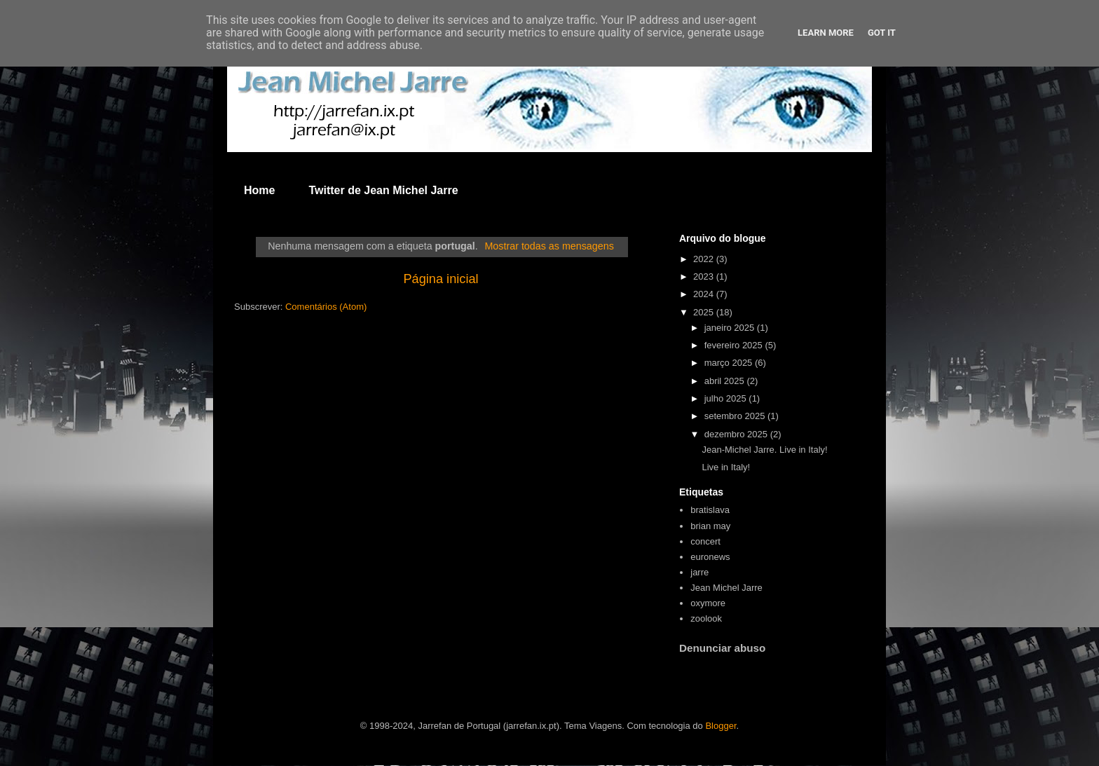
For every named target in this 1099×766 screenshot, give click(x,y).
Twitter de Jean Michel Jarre (383, 190)
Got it (882, 32)
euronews (710, 557)
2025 (704, 312)
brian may (710, 526)
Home (259, 190)
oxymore (707, 603)
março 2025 (729, 362)
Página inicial (440, 279)
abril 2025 (725, 381)
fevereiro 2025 (734, 345)
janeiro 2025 (730, 327)
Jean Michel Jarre (726, 587)
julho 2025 (726, 398)
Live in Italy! (726, 467)
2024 (704, 294)
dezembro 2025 (737, 434)
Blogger (720, 725)
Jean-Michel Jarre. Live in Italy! (764, 449)
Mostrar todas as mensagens (548, 246)
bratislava (710, 510)
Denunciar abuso (722, 648)
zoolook (706, 618)
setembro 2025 (735, 416)
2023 (704, 276)
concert (705, 541)
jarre (699, 572)
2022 (704, 259)
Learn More (826, 32)
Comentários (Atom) (326, 306)
